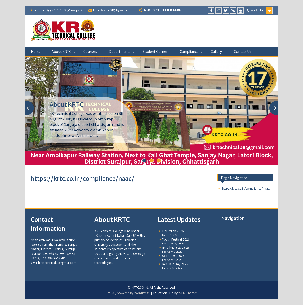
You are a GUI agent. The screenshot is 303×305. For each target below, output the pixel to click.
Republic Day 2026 (175, 264)
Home (36, 51)
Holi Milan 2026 (173, 231)
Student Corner (155, 51)
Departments (119, 51)
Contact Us (243, 51)
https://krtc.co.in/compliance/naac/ (246, 188)
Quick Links (255, 10)
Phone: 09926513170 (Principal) (58, 10)
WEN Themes (188, 293)
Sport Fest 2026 (173, 256)
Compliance (189, 51)
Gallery (216, 51)
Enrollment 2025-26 (176, 247)
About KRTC (61, 51)
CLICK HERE (172, 10)
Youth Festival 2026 (176, 239)
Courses (90, 51)
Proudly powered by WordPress (128, 293)
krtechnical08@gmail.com (113, 10)
